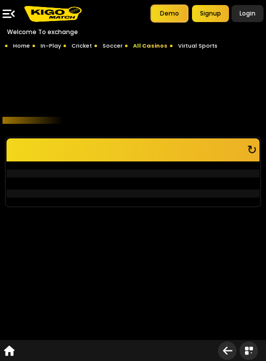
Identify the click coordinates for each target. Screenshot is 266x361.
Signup (210, 13)
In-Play (50, 46)
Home (21, 46)
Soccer (112, 46)
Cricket (82, 46)
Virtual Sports (198, 46)
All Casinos (150, 46)
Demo (169, 13)
